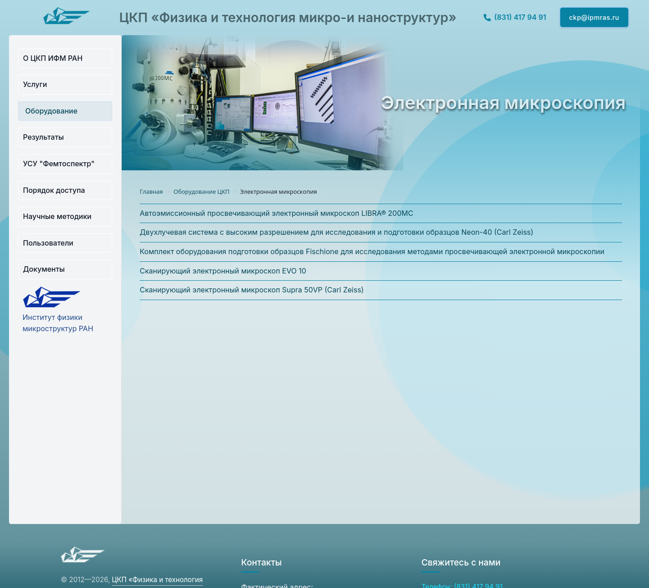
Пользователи (48, 242)
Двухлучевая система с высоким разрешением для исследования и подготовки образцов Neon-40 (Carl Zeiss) (336, 232)
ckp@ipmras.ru (594, 17)
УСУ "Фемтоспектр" (59, 163)
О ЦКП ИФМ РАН (52, 58)
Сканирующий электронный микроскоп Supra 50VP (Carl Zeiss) (252, 289)
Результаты (43, 136)
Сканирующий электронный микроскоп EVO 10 (223, 270)
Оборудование (51, 110)
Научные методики (57, 216)
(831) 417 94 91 (515, 17)
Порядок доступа (54, 190)
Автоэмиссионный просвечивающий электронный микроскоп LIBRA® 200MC (276, 213)
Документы (44, 268)
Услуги (35, 84)
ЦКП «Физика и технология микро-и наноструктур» (288, 17)
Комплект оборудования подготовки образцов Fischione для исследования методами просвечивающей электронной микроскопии (372, 251)
